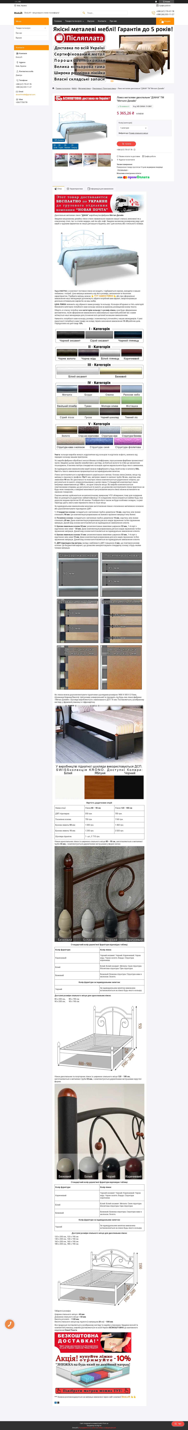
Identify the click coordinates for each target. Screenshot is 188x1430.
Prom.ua (105, 1423)
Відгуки (90, 21)
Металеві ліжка (84, 88)
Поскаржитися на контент (87, 1428)
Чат (178, 1424)
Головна (58, 21)
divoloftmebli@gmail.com (25, 95)
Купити (128, 144)
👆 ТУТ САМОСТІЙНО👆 (103, 296)
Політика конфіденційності (106, 1428)
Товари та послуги (73, 21)
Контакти (102, 21)
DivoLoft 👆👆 (129, 1397)
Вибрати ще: (133, 133)
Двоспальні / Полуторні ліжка (104, 88)
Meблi (74, 88)
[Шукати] (83, 13)
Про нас (113, 21)
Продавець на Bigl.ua (94, 1425)
